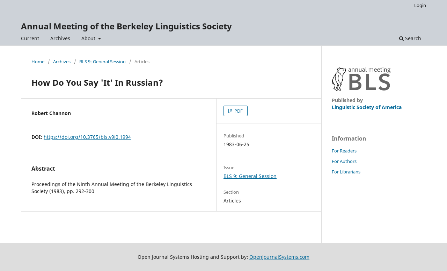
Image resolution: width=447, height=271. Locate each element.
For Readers (344, 151)
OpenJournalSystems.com (279, 257)
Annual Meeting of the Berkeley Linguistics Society (126, 26)
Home (37, 61)
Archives (60, 38)
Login (420, 5)
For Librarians (346, 172)
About (89, 38)
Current (30, 38)
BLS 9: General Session (102, 61)
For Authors (344, 161)
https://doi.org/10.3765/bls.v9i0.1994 (87, 137)
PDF (238, 111)
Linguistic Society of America (367, 107)
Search (410, 38)
